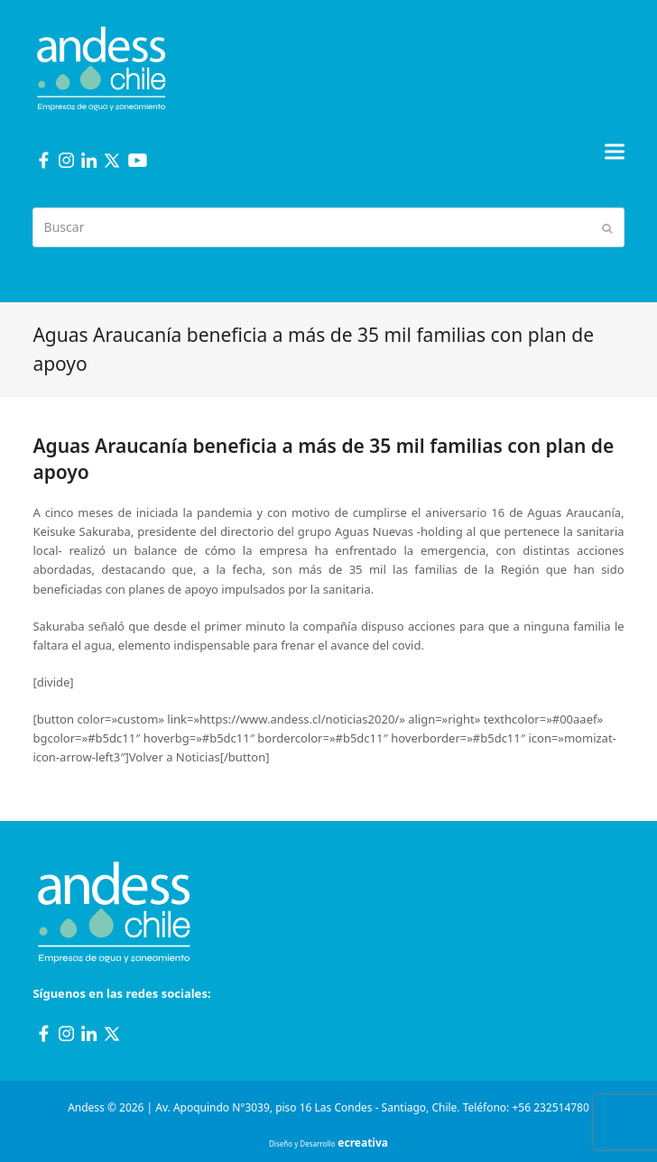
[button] (615, 151)
